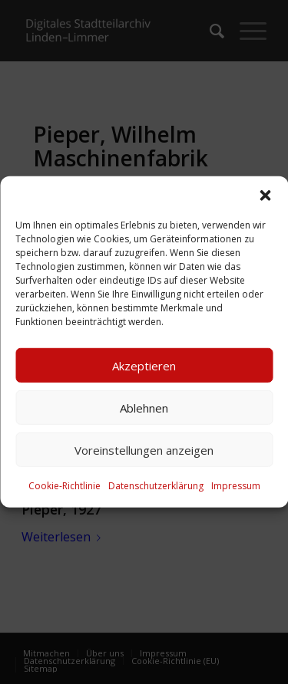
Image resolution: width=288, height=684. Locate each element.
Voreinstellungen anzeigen (144, 449)
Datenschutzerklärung (156, 485)
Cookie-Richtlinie (64, 485)
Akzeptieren (144, 365)
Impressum (235, 485)
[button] (265, 195)
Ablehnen (144, 407)
